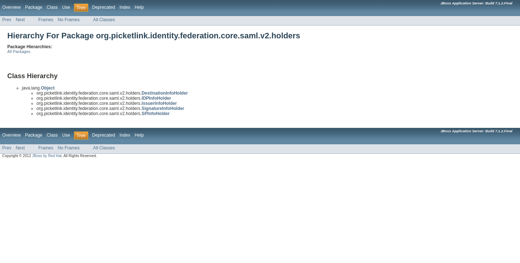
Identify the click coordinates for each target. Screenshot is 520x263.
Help (139, 7)
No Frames (68, 19)
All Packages (18, 51)
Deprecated (103, 7)
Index (124, 7)
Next (20, 19)
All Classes (104, 19)
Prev (6, 19)
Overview (11, 7)
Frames (45, 19)
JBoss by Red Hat (47, 156)
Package (33, 7)
